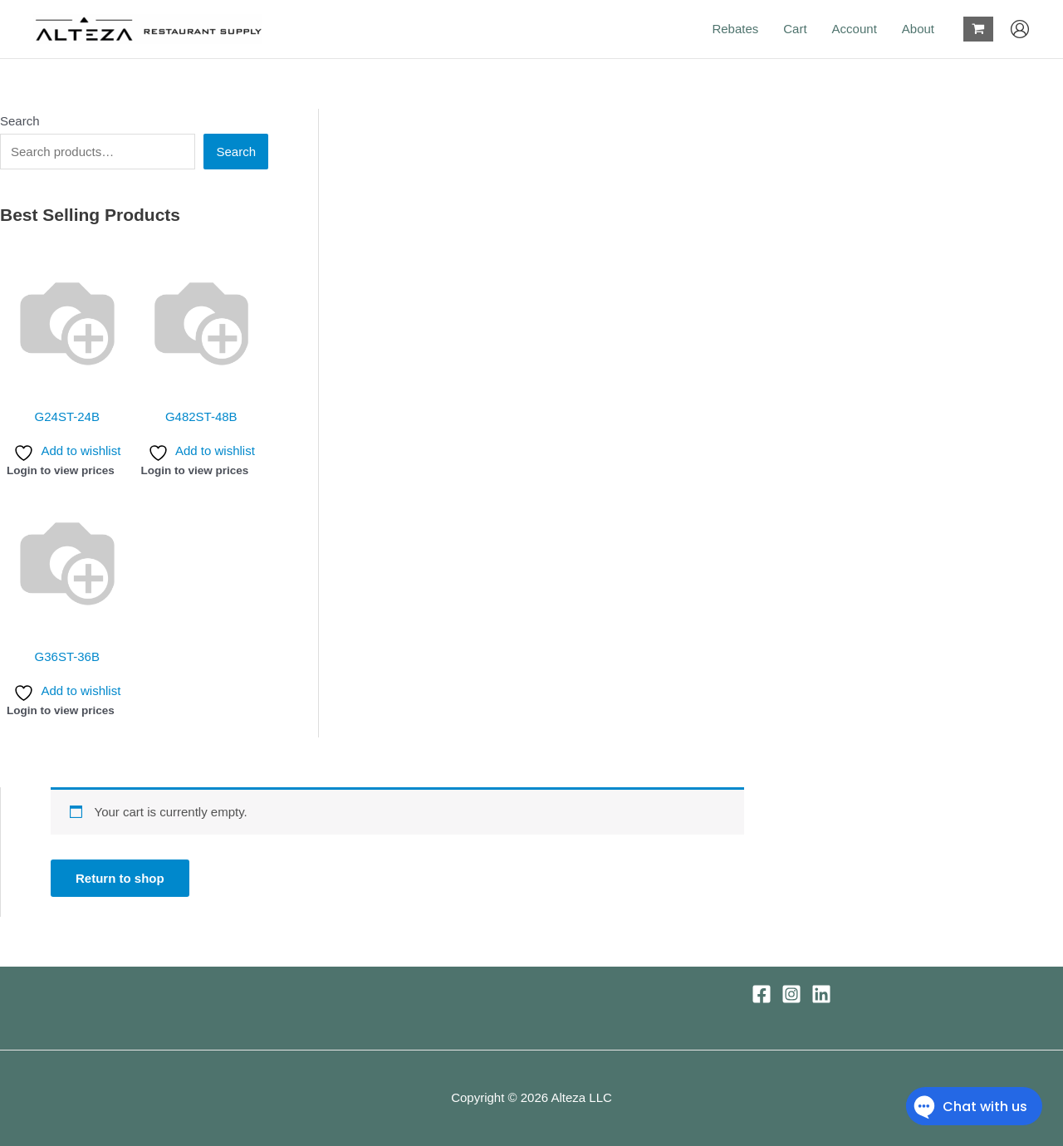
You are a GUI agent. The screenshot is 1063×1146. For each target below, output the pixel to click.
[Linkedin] (821, 994)
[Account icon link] (1020, 29)
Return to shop (120, 878)
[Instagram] (791, 994)
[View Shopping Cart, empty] (978, 29)
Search (20, 121)
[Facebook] (762, 994)
